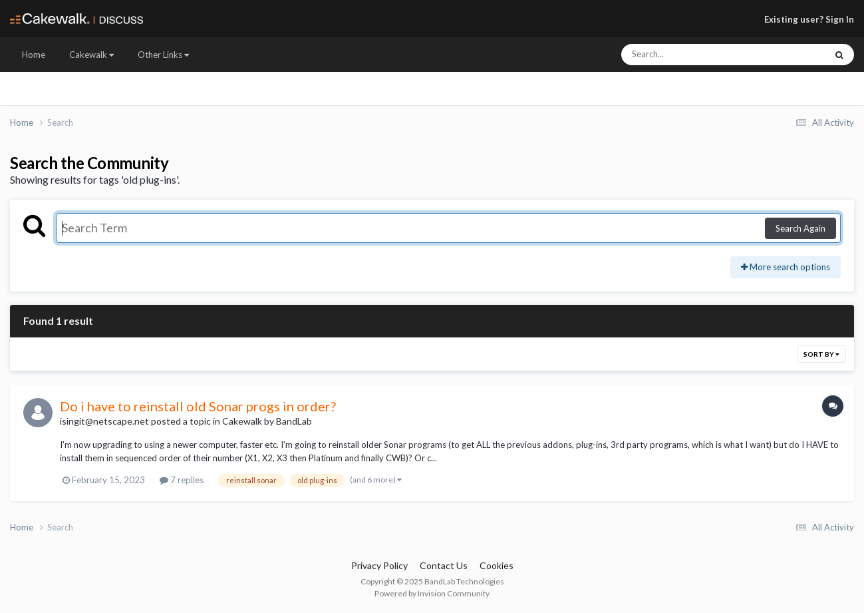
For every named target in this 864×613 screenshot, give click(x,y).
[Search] (688, 54)
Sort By (821, 354)
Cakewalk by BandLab (267, 421)
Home (33, 54)
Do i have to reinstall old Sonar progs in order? (198, 406)
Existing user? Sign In (809, 19)
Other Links (163, 54)
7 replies (182, 480)
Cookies (496, 565)
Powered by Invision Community (432, 593)
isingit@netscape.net (104, 421)
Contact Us (444, 565)
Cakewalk (91, 54)
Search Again (800, 228)
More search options (785, 267)
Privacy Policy (379, 565)
